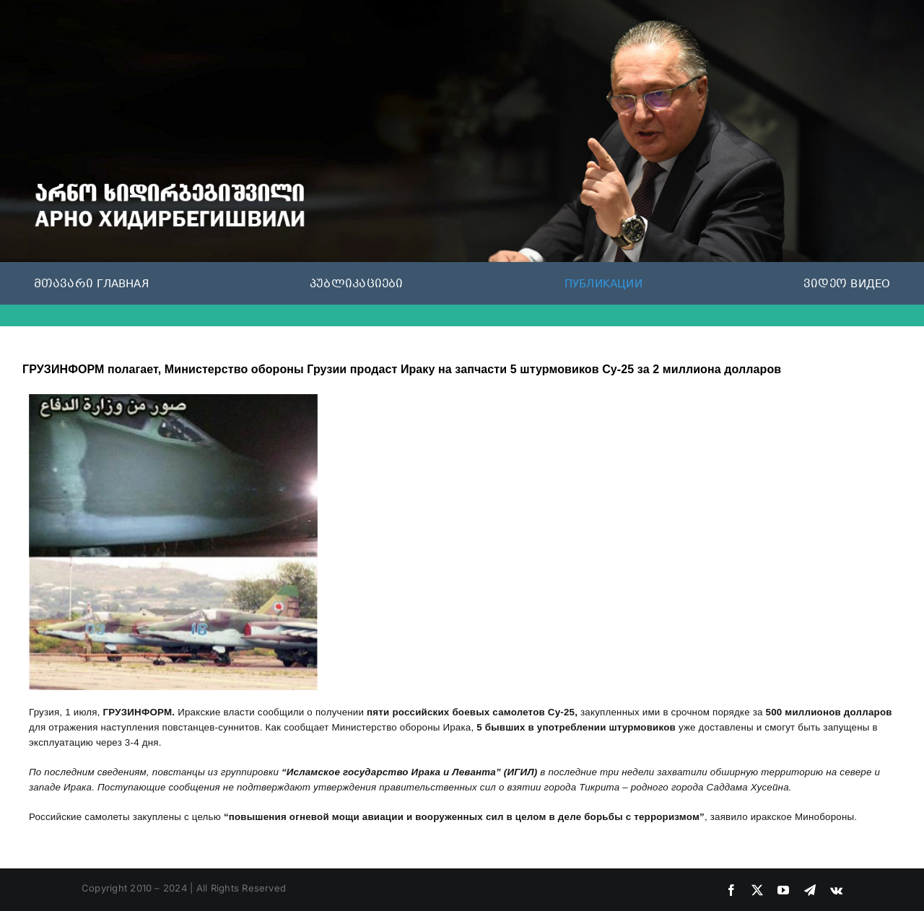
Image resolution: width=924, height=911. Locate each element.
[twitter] (757, 890)
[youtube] (783, 890)
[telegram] (810, 890)
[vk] (836, 890)
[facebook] (731, 890)
